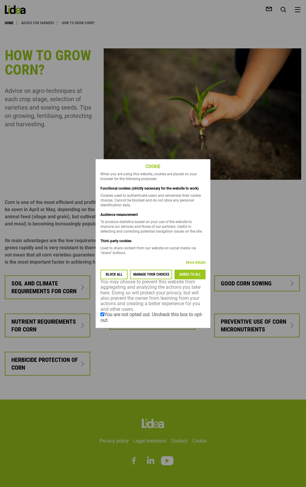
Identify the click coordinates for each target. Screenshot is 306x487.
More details (196, 262)
